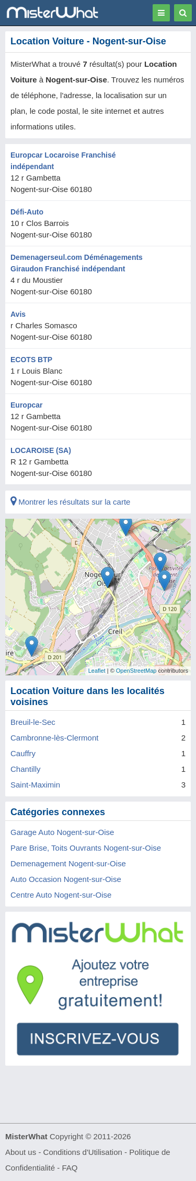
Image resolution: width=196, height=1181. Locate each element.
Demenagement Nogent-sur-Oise (68, 863)
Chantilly (25, 769)
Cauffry (23, 753)
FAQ (69, 1167)
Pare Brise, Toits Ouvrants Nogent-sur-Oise (85, 847)
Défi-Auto (26, 212)
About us (20, 1152)
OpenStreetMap (136, 670)
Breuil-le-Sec (32, 722)
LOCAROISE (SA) (40, 450)
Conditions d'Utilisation (82, 1152)
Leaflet (97, 670)
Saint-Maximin (35, 784)
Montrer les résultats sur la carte (70, 501)
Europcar (26, 405)
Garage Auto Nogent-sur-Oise (62, 832)
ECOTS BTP (31, 359)
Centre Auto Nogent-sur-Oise (60, 894)
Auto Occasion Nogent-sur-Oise (65, 879)
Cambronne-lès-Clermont (54, 737)
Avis (18, 314)
